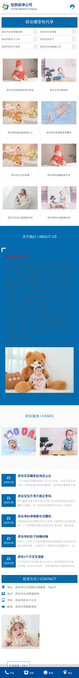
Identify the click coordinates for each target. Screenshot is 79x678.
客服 (48, 673)
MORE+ (39, 466)
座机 (29, 673)
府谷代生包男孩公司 (50, 46)
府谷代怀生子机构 (11, 46)
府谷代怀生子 (47, 39)
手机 (9, 673)
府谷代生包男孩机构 (12, 32)
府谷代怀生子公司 (11, 39)
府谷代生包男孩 (48, 32)
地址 (67, 673)
